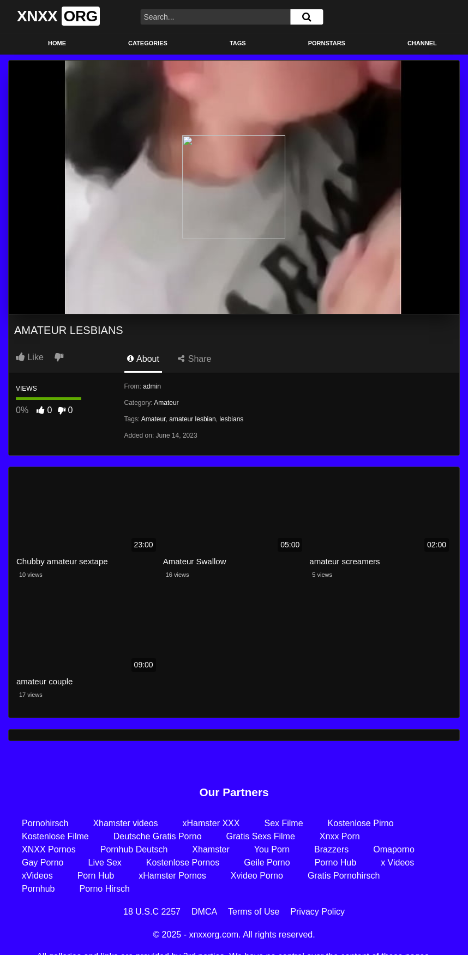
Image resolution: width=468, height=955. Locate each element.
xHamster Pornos (172, 875)
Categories (147, 43)
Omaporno (394, 849)
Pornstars (326, 43)
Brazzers (331, 849)
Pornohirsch (45, 823)
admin (152, 386)
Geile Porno (267, 862)
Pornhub (38, 888)
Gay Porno (42, 862)
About (143, 358)
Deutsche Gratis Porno (157, 836)
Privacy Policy (317, 911)
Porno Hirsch (105, 888)
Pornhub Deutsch (134, 849)
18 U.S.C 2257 (152, 911)
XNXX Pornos (49, 849)
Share (194, 358)
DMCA (204, 911)
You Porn (272, 849)
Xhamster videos (125, 823)
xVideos (37, 875)
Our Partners (233, 792)
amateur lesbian (192, 419)
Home (57, 43)
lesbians (231, 419)
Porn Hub (96, 875)
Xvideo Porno (257, 875)
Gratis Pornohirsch (344, 875)
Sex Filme (283, 823)
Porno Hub (336, 862)
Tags (238, 43)
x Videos (397, 862)
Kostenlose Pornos (182, 862)
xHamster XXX (211, 823)
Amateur (166, 403)
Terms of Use (253, 911)
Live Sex (104, 862)
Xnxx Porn (340, 836)
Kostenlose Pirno (361, 823)
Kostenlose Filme (55, 836)
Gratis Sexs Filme (260, 836)
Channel (422, 43)
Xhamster (210, 849)
